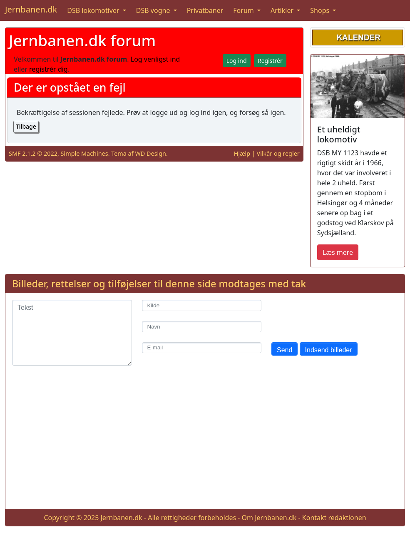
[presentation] (334, 316)
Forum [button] (244, 10)
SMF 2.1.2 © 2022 (33, 153)
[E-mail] (202, 348)
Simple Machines (84, 153)
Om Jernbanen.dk (269, 517)
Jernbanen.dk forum (82, 40)
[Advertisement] (205, 444)
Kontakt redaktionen (334, 517)
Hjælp (242, 153)
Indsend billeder (328, 350)
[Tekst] (72, 333)
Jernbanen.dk (31, 9)
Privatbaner (205, 10)
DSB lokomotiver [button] (94, 10)
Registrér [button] (270, 61)
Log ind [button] (236, 61)
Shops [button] (320, 10)
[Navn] (202, 326)
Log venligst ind (155, 59)
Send (284, 350)
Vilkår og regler (278, 153)
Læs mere (338, 252)
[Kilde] (202, 305)
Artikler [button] (283, 10)
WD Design (150, 153)
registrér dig (48, 69)
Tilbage (26, 126)
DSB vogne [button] (154, 10)
